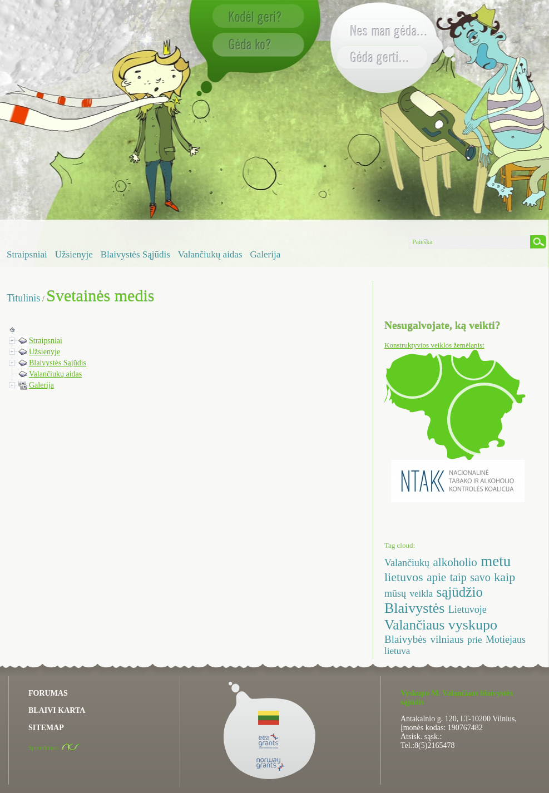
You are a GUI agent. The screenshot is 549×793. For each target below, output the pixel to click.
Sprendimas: (54, 747)
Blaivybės (405, 639)
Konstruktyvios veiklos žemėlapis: (434, 345)
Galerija (265, 254)
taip (458, 577)
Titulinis (23, 298)
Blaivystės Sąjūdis (135, 254)
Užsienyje (74, 254)
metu (496, 561)
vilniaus (447, 639)
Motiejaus (506, 639)
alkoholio (455, 562)
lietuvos (403, 577)
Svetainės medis (100, 295)
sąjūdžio (460, 591)
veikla (421, 593)
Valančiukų (406, 562)
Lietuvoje (467, 609)
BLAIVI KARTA (56, 710)
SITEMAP (46, 727)
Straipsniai (27, 254)
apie (436, 577)
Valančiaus (414, 624)
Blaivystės (414, 608)
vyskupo (472, 625)
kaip (504, 577)
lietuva (397, 651)
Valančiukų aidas (210, 254)
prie (474, 640)
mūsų (395, 593)
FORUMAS (48, 693)
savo (480, 577)
